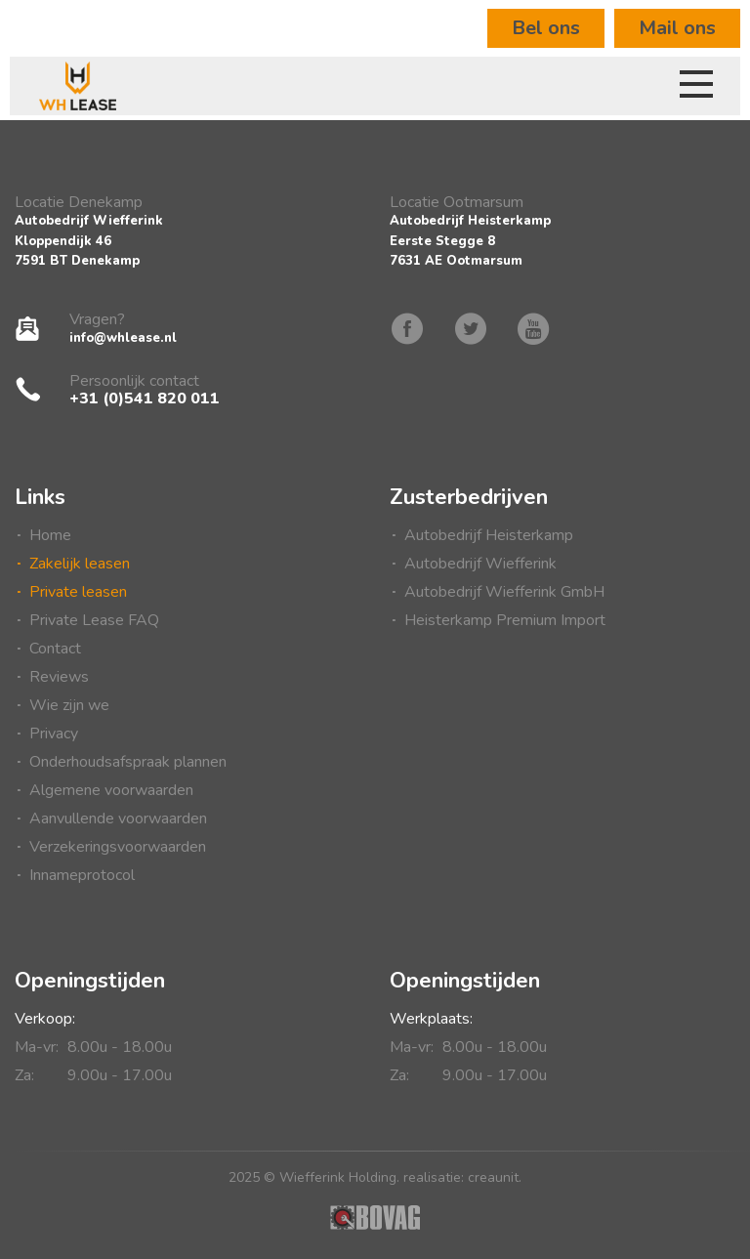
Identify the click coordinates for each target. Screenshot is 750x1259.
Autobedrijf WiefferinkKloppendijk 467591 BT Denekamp (89, 241)
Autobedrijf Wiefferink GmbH (504, 592)
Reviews (59, 677)
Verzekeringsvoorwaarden (117, 847)
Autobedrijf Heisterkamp (488, 535)
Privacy (53, 733)
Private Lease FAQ (94, 620)
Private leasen (78, 592)
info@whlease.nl (123, 338)
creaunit (493, 1177)
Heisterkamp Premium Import (504, 620)
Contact (55, 648)
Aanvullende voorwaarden (118, 818)
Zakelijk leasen (79, 563)
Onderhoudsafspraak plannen (128, 762)
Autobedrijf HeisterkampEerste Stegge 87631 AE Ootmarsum (470, 241)
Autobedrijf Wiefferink (480, 563)
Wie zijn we (69, 705)
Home (50, 535)
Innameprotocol (82, 875)
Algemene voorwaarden (111, 790)
